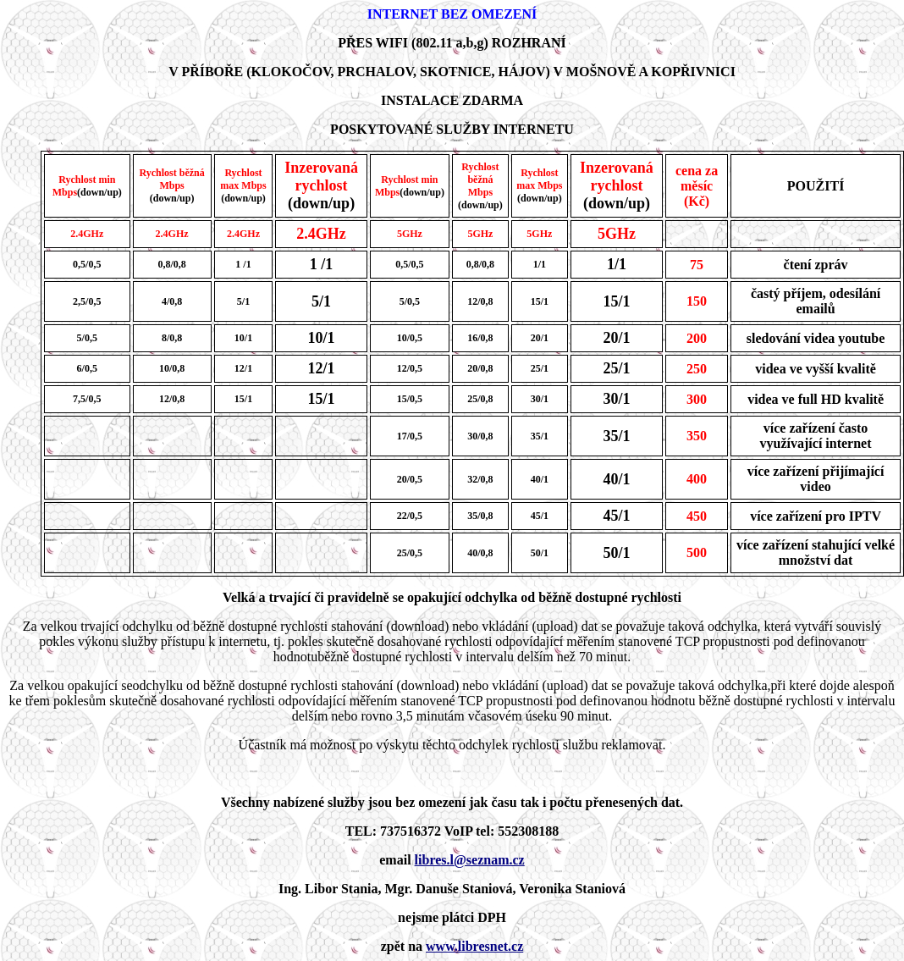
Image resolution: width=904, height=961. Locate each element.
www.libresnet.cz (474, 946)
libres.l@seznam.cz (470, 860)
